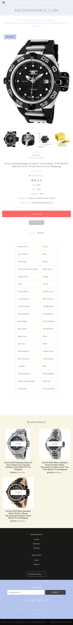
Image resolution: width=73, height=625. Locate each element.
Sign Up (36, 564)
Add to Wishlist (36, 175)
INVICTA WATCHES (30, 20)
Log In (36, 560)
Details (32, 233)
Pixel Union (20, 622)
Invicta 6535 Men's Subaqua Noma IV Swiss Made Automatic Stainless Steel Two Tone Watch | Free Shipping (55, 466)
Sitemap (36, 548)
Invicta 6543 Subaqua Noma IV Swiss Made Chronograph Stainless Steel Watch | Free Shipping (18, 466)
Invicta (36, 539)
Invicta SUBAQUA (47, 20)
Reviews (40, 233)
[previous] (5, 81)
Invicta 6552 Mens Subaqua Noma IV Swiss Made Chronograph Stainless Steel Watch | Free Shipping (18, 514)
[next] (67, 81)
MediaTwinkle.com (36, 10)
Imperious (36, 544)
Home (18, 20)
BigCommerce (41, 622)
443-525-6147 (36, 614)
